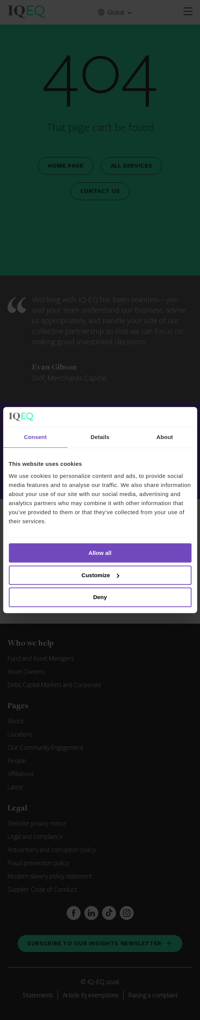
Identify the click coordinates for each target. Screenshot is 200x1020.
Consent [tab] (35, 437)
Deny (100, 597)
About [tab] (164, 437)
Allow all (100, 553)
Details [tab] (100, 437)
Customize (100, 575)
